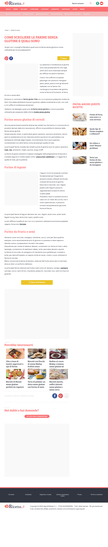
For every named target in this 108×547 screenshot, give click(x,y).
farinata (23, 261)
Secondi (24, 9)
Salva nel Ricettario (37, 319)
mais (6, 187)
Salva (63, 95)
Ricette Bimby (56, 14)
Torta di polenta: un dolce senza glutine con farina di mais (36, 421)
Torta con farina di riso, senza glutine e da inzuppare (96, 161)
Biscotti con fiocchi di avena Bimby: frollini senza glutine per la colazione (36, 401)
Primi (15, 9)
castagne (64, 305)
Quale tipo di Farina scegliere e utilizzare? (96, 131)
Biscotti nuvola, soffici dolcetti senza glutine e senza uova (56, 421)
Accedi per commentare (37, 453)
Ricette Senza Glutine (73, 14)
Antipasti (66, 9)
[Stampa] (66, 433)
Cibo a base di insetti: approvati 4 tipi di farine (14, 400)
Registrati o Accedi (45, 531)
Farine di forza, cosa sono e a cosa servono (96, 117)
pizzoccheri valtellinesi (45, 194)
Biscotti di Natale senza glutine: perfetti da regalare (15, 421)
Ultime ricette (28, 14)
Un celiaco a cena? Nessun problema (95, 145)
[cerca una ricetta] (90, 3)
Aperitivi (55, 9)
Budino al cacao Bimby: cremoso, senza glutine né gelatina (56, 401)
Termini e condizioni (97, 531)
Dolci (8, 9)
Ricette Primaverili (13, 14)
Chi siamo (11, 531)
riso (10, 187)
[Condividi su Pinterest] (60, 433)
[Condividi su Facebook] (54, 433)
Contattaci (28, 531)
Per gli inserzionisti (95, 543)
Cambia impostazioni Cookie (62, 532)
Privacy (79, 531)
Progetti (87, 14)
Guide (75, 9)
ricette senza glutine (42, 149)
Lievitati (45, 9)
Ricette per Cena (42, 14)
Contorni (34, 9)
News (82, 9)
